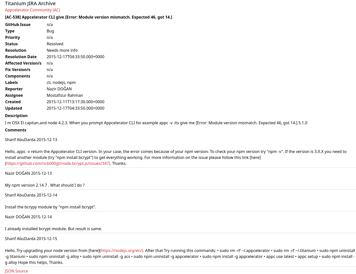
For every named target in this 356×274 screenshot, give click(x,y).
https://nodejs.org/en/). (122, 250)
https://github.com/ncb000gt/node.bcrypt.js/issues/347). (58, 163)
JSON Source (16, 271)
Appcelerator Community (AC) (32, 10)
